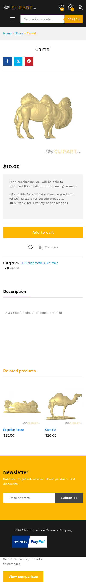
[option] (22, 416)
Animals (52, 263)
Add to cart (43, 232)
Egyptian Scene (13, 429)
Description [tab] (14, 291)
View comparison (23, 577)
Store (19, 33)
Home (7, 33)
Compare (51, 247)
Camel (14, 267)
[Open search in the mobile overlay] (51, 19)
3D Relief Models (33, 263)
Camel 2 (50, 429)
